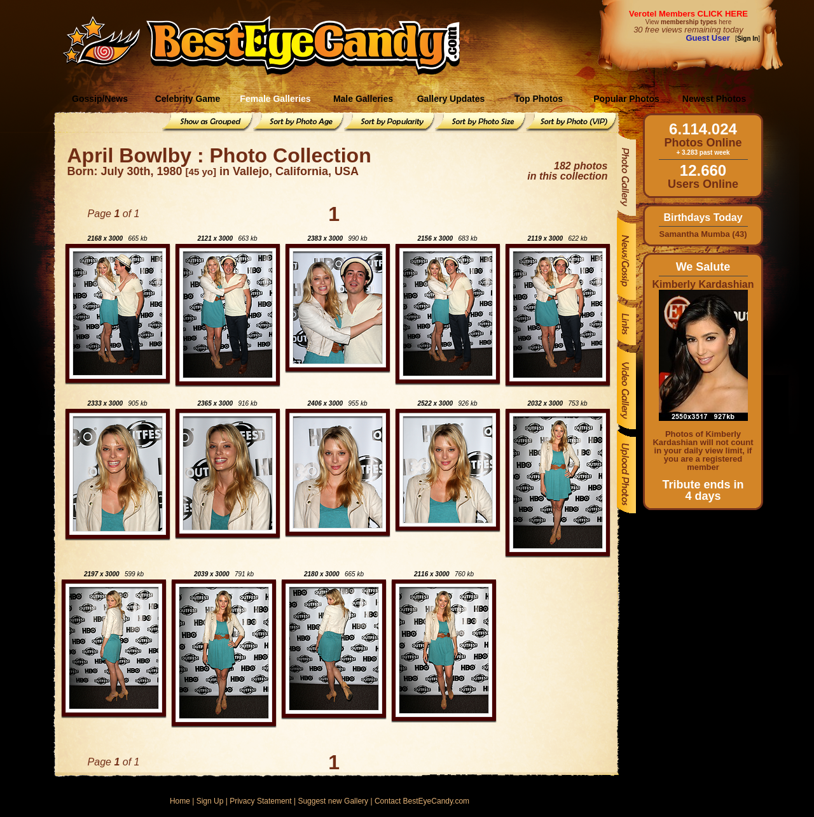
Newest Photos (714, 99)
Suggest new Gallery (333, 801)
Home (180, 801)
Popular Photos (626, 99)
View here (688, 21)
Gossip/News (100, 99)
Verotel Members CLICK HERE (688, 13)
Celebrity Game (188, 99)
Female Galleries (275, 99)
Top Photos (538, 99)
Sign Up (210, 801)
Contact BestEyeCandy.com (422, 801)
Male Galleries (363, 99)
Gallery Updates (451, 99)
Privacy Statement (260, 801)
